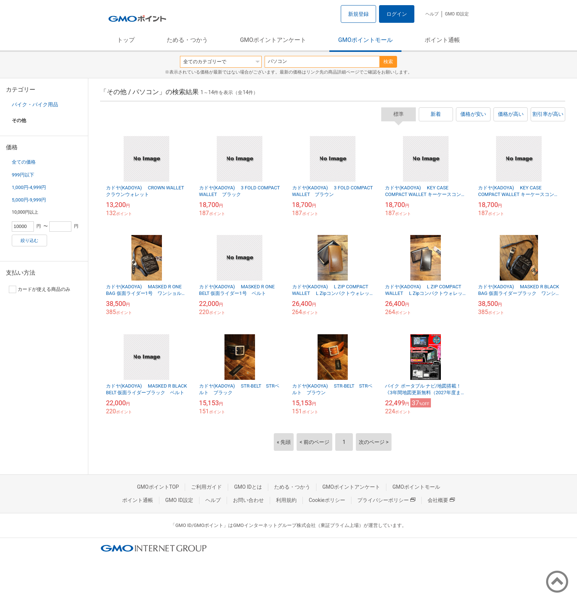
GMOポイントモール (365, 39)
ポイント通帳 (442, 39)
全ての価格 (24, 162)
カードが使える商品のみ (39, 289)
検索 (388, 61)
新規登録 (358, 14)
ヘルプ (432, 14)
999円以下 (23, 175)
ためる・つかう (187, 39)
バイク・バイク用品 (35, 104)
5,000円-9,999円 (29, 200)
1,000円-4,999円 (29, 187)
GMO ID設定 (457, 14)
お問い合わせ (248, 500)
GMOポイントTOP (158, 487)
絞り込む (29, 240)
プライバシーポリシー (386, 500)
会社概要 (441, 500)
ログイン (396, 14)
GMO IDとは (248, 487)
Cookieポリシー (327, 500)
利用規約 (286, 500)
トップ (126, 39)
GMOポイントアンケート (273, 39)
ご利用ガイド (206, 487)
